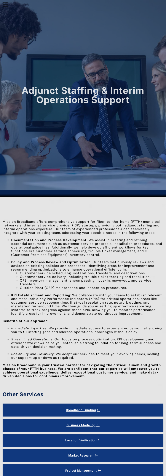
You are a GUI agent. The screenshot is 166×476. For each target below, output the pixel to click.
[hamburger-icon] (5, 5)
